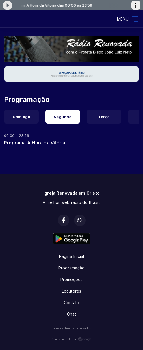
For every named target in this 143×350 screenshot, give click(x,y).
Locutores (71, 290)
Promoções (71, 279)
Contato (71, 302)
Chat (71, 314)
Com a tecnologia (71, 339)
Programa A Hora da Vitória (34, 143)
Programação (71, 267)
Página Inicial (71, 256)
